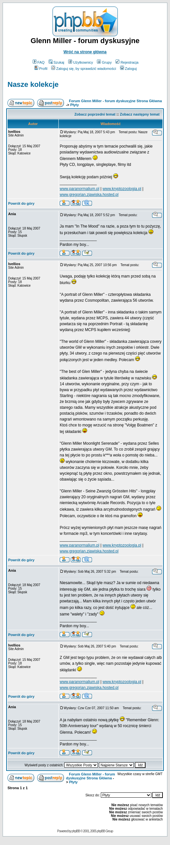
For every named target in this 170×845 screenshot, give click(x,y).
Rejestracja (127, 62)
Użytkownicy (80, 62)
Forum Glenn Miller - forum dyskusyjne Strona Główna (115, 101)
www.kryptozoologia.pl (121, 188)
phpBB (76, 831)
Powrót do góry (21, 203)
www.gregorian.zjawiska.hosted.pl (89, 194)
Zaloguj (128, 69)
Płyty (74, 105)
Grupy (104, 62)
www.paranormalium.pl (79, 188)
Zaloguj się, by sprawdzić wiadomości (83, 69)
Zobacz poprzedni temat (95, 114)
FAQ (39, 62)
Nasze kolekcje (33, 84)
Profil (40, 69)
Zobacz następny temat (140, 114)
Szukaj (56, 62)
